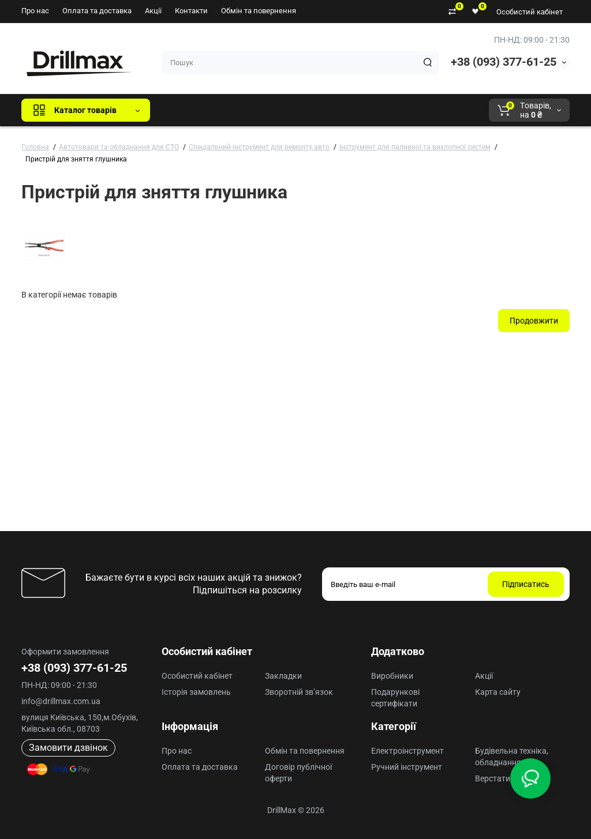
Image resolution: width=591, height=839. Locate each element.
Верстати (492, 778)
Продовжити (534, 320)
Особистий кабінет (529, 11)
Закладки (283, 675)
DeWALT (276, 110)
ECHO (319, 110)
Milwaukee (399, 110)
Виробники (392, 675)
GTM (236, 110)
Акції (153, 10)
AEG (355, 110)
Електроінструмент (407, 750)
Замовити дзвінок (68, 747)
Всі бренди (190, 110)
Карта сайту (498, 692)
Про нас (35, 10)
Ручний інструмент (406, 767)
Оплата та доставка (97, 10)
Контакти (191, 10)
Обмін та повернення (258, 10)
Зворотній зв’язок (299, 692)
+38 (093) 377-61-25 (503, 62)
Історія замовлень (196, 692)
